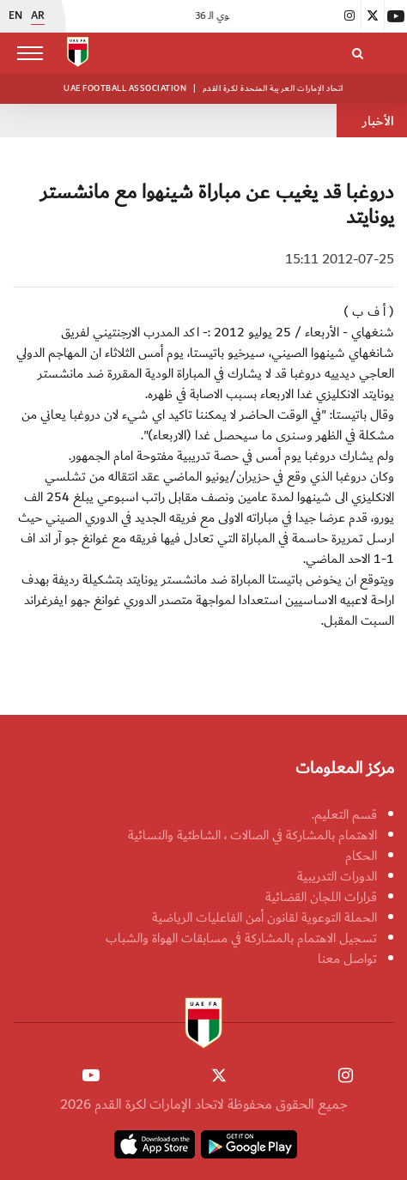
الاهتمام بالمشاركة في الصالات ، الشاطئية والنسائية (252, 835)
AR (38, 16)
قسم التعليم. (344, 814)
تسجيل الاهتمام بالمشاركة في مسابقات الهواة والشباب (241, 938)
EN (15, 16)
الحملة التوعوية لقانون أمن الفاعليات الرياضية (264, 917)
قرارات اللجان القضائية (321, 897)
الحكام (361, 855)
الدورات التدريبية (337, 876)
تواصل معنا (347, 958)
